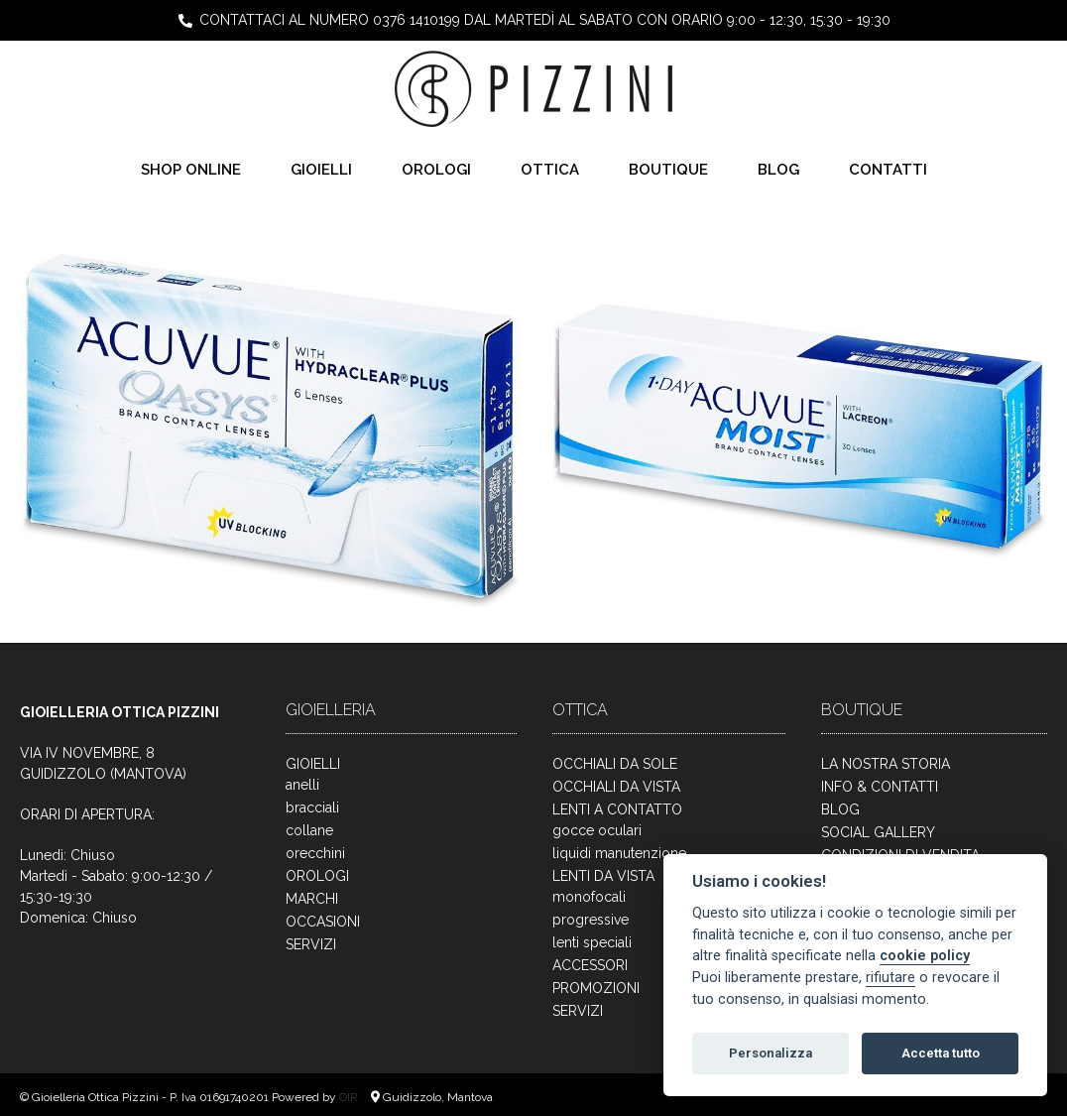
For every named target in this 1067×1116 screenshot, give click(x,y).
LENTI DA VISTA (603, 876)
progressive (590, 920)
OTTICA (550, 170)
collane (309, 830)
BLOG (778, 170)
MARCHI (312, 899)
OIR (350, 1097)
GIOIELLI (321, 170)
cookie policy (925, 955)
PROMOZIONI (596, 988)
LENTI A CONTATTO (617, 809)
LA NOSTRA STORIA (885, 764)
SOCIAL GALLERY (878, 832)
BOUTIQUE (668, 170)
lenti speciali (592, 942)
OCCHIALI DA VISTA (616, 787)
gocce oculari (597, 830)
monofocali (589, 897)
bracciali (312, 807)
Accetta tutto (940, 1053)
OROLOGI (436, 170)
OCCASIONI (323, 922)
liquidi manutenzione (619, 853)
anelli (302, 785)
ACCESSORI (590, 965)
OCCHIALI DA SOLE (614, 764)
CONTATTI (888, 170)
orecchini (315, 853)
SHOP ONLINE (191, 170)
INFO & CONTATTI (879, 787)
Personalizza (770, 1053)
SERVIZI (311, 944)
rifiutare (890, 977)
